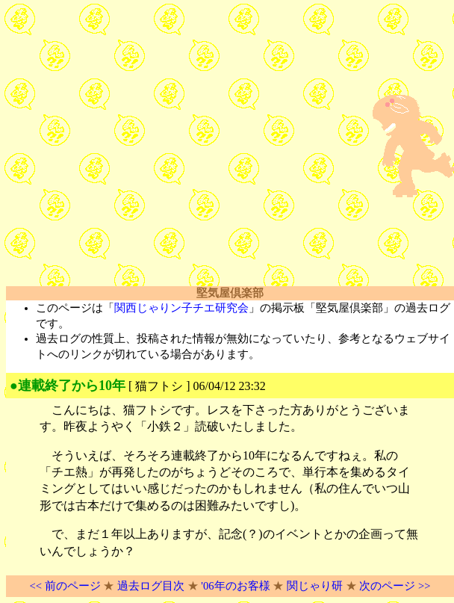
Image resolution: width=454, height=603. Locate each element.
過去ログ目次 (150, 586)
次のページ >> (394, 586)
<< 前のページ (64, 586)
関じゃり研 (315, 586)
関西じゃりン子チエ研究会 (181, 308)
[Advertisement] (140, 146)
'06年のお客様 (235, 586)
